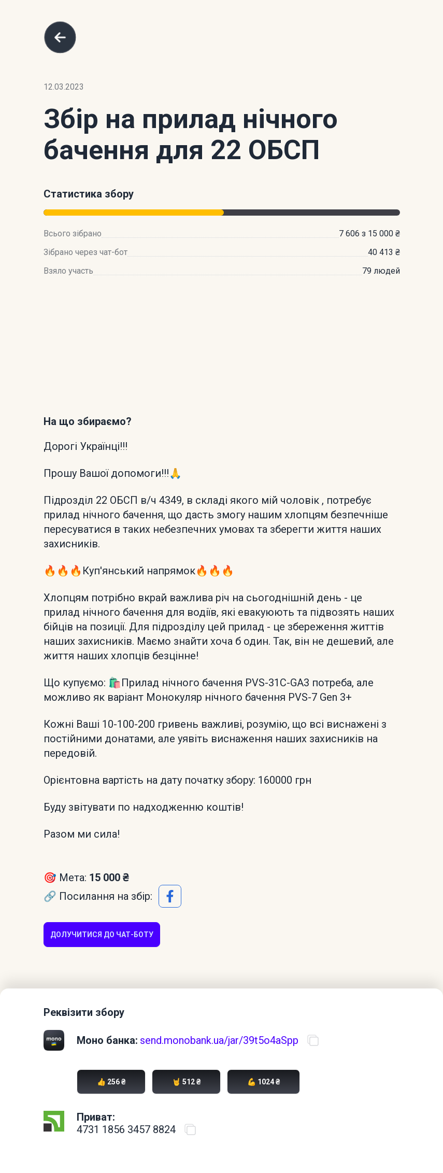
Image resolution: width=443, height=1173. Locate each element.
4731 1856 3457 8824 (126, 1129)
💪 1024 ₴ (263, 1082)
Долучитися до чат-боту (101, 934)
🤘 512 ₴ (186, 1082)
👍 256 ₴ (111, 1082)
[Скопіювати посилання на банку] (313, 1040)
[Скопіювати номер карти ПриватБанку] (190, 1129)
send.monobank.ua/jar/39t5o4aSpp (219, 1040)
